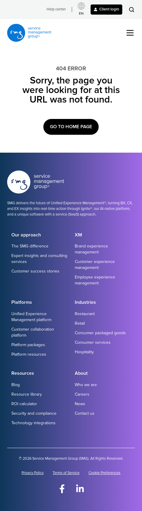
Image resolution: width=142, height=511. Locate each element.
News (80, 403)
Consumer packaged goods (100, 332)
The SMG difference (29, 246)
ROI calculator (24, 403)
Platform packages (28, 344)
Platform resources (28, 354)
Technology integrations (33, 422)
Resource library (26, 394)
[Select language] (81, 9)
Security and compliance (34, 413)
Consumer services (93, 342)
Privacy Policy (33, 473)
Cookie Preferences (104, 473)
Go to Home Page (71, 127)
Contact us (84, 413)
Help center (56, 9)
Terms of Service (66, 473)
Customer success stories (35, 271)
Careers (82, 394)
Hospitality (84, 351)
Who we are (86, 384)
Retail (80, 323)
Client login (106, 9)
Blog (15, 384)
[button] (131, 9)
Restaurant (85, 313)
